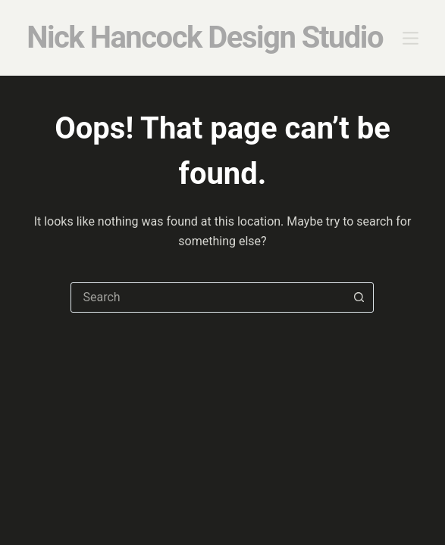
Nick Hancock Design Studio (205, 37)
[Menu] (410, 38)
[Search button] (358, 297)
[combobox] (207, 297)
